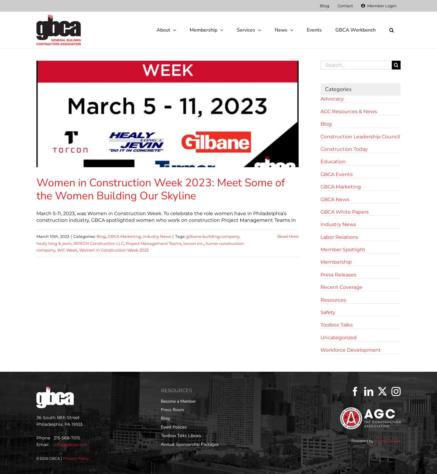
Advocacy (332, 99)
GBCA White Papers (344, 212)
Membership (336, 262)
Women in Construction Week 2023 (113, 250)
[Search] (396, 65)
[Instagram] (396, 391)
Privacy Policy (76, 458)
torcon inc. (193, 243)
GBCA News (334, 199)
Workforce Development (350, 350)
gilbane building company (212, 236)
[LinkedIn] (368, 391)
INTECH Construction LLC (98, 243)
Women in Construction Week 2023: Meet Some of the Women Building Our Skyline (160, 189)
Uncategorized (338, 337)
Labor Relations (339, 237)
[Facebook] (355, 391)
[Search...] (356, 65)
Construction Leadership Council (360, 137)
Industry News (157, 236)
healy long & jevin (54, 243)
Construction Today (344, 149)
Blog (101, 236)
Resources (333, 300)
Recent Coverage (341, 287)
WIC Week (67, 250)
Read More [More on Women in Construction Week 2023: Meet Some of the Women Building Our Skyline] (288, 236)
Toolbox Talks (336, 325)
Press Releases (338, 275)
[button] (391, 30)
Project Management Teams (153, 243)
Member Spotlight (342, 249)
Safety (327, 312)
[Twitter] (382, 391)
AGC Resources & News (348, 111)
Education (333, 161)
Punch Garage (387, 440)
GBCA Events (336, 174)
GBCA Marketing (124, 236)
